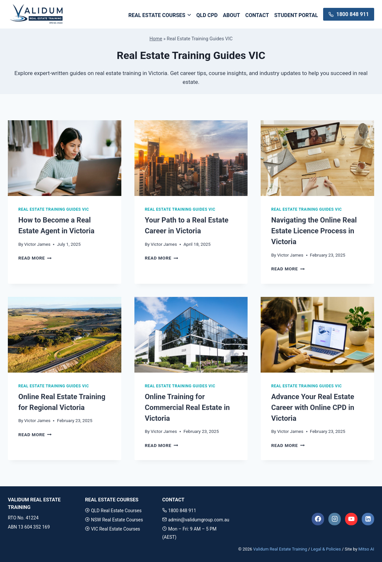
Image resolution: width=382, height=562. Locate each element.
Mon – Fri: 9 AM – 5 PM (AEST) (189, 533)
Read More (35, 258)
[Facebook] (318, 519)
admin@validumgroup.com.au (195, 519)
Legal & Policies (326, 549)
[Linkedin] (368, 519)
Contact (257, 15)
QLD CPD (206, 15)
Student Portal (296, 15)
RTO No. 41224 (23, 517)
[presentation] (64, 158)
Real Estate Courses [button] (156, 15)
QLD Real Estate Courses (113, 510)
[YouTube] (351, 519)
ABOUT (231, 15)
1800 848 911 (179, 510)
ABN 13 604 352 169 (29, 527)
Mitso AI (366, 549)
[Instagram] (334, 519)
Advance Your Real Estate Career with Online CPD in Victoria (312, 407)
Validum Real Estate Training (280, 549)
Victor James (37, 244)
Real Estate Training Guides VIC (53, 209)
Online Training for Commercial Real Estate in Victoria (187, 407)
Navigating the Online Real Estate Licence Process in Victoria (314, 231)
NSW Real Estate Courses (114, 519)
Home (155, 39)
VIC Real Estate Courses (112, 529)
